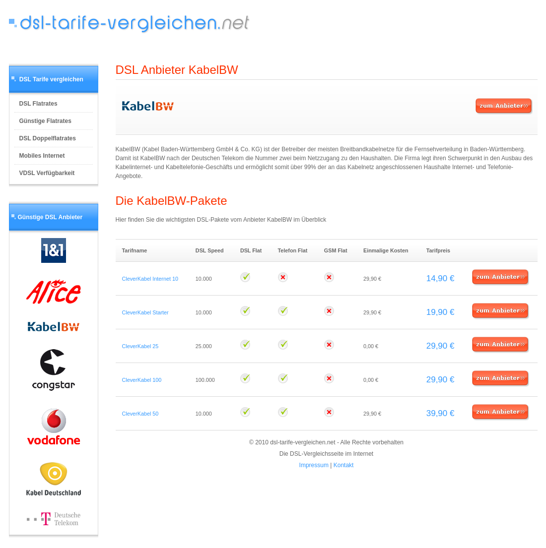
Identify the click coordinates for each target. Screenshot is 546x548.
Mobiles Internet (42, 155)
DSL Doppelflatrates (47, 138)
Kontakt (344, 465)
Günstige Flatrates (45, 121)
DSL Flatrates (38, 103)
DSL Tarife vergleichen (51, 79)
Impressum (314, 465)
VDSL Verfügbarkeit (47, 173)
